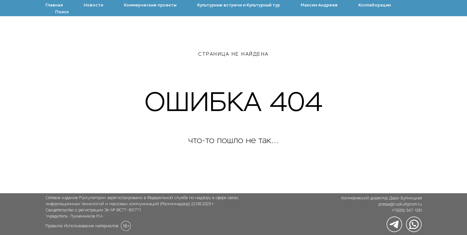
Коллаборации (374, 5)
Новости (93, 5)
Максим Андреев (319, 5)
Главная (54, 5)
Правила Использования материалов (81, 226)
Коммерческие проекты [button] (150, 5)
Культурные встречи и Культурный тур (238, 5)
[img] (394, 224)
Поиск (62, 12)
